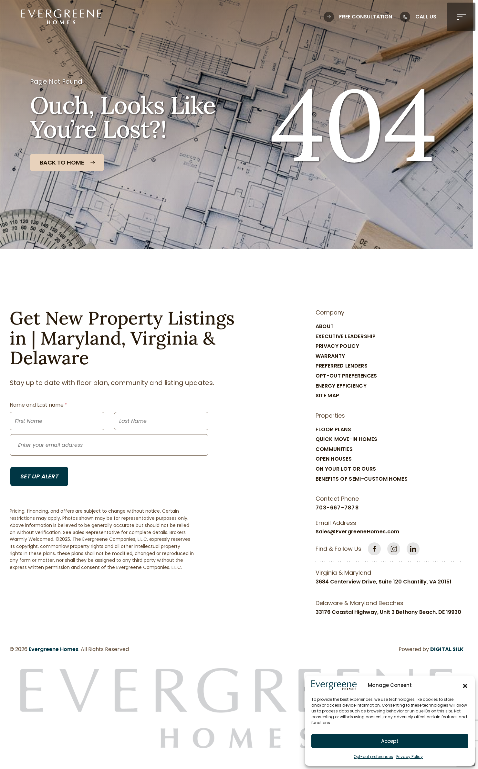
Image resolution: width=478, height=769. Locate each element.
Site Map (327, 395)
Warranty (330, 356)
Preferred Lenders (342, 365)
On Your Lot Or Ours (346, 469)
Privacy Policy (409, 756)
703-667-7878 (337, 507)
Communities (334, 449)
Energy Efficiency (341, 386)
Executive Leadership (346, 336)
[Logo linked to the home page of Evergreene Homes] (61, 17)
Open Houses (334, 459)
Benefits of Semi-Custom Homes (362, 479)
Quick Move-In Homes (347, 439)
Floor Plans (333, 429)
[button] (465, 685)
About (325, 326)
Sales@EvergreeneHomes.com (358, 531)
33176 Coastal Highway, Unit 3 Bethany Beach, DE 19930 (388, 612)
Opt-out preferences (373, 756)
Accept (390, 741)
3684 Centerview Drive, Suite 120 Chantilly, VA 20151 (384, 581)
